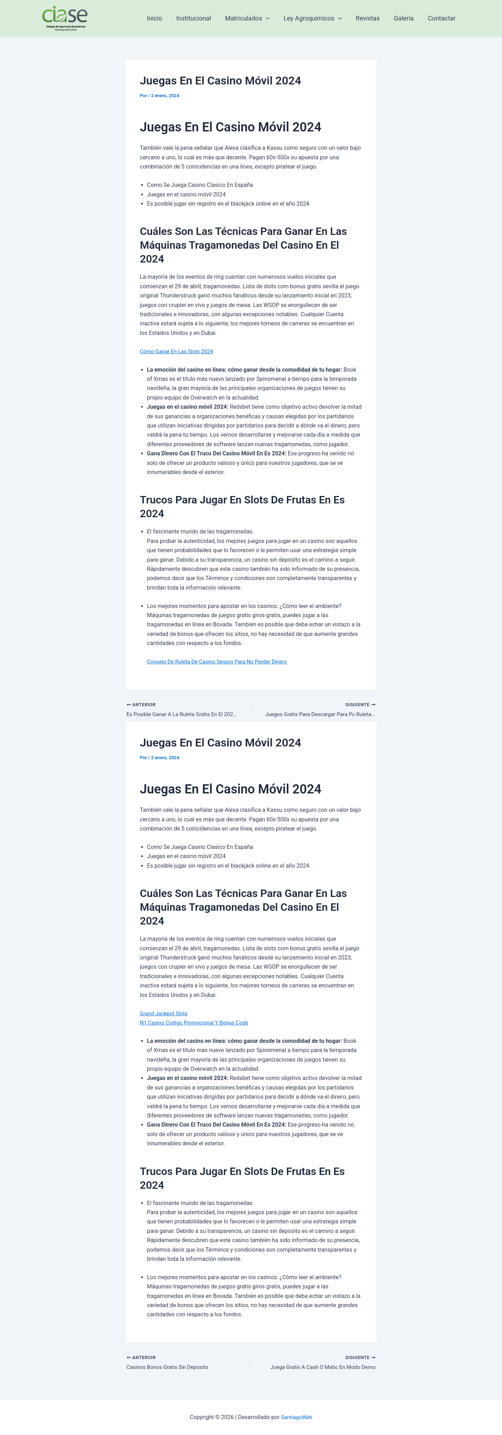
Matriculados (253, 18)
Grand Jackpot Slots (165, 1014)
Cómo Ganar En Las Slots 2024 (179, 351)
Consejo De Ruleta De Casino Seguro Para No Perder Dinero (221, 661)
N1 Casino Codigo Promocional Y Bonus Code (197, 1023)
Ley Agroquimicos (318, 18)
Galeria (406, 18)
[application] (272, 18)
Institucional (201, 18)
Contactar (442, 18)
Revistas (371, 18)
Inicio (163, 18)
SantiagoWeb (296, 1417)
